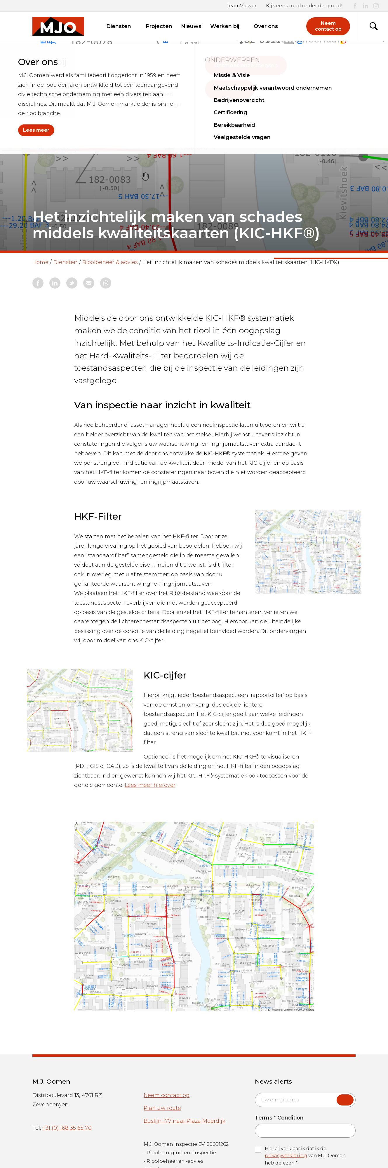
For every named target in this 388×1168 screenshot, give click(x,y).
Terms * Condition (279, 1118)
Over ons (269, 26)
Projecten (159, 26)
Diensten (121, 26)
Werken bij (227, 26)
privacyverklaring (286, 1155)
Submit (345, 1099)
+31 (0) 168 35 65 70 (67, 1128)
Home (40, 262)
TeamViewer (242, 5)
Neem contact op (166, 1095)
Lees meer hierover (150, 785)
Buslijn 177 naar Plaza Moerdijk (184, 1121)
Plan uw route (162, 1108)
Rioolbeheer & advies (110, 262)
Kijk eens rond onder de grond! (304, 5)
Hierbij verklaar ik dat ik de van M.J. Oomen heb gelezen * (305, 1156)
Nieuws (191, 26)
